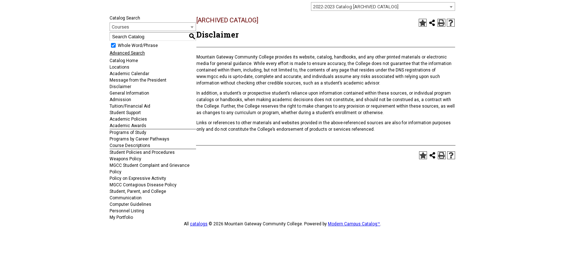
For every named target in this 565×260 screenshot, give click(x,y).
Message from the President (138, 80)
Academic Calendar (129, 73)
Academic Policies (128, 119)
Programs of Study (128, 132)
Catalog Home (124, 60)
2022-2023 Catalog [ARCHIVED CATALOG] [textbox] (356, 6)
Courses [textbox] (120, 27)
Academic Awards (128, 125)
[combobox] (383, 6)
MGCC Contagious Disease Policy (143, 184)
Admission (120, 99)
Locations (119, 67)
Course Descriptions (130, 145)
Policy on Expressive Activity (138, 178)
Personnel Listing (127, 210)
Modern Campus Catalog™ (354, 223)
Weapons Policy (125, 158)
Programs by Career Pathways (139, 139)
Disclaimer (120, 86)
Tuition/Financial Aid (130, 106)
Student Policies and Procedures (142, 152)
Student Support (125, 112)
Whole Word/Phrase (138, 45)
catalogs (199, 223)
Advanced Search (127, 53)
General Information (129, 93)
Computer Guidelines (130, 204)
